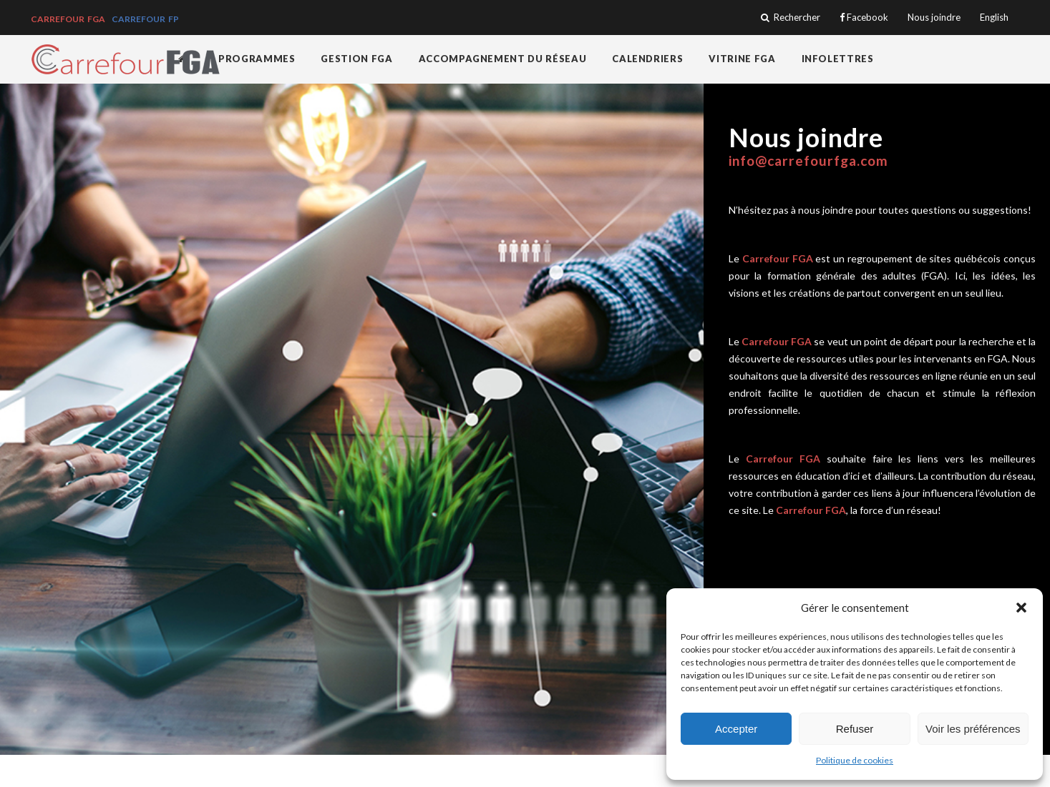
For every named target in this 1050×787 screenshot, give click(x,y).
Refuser (855, 729)
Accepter (736, 729)
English (994, 17)
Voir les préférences (973, 729)
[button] (1021, 607)
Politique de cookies (854, 760)
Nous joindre (934, 17)
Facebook (864, 17)
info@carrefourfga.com (808, 160)
